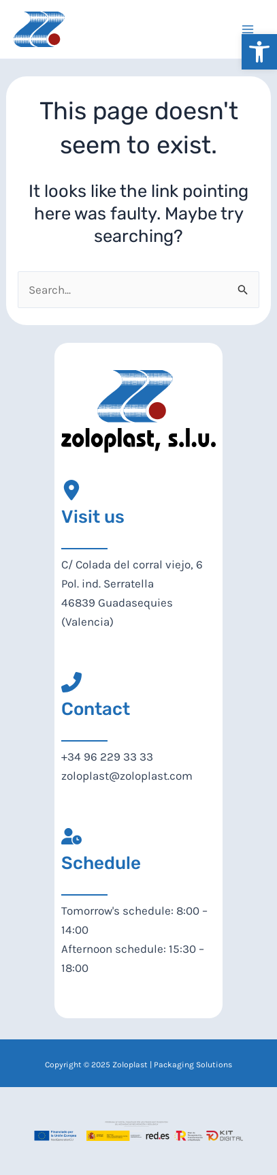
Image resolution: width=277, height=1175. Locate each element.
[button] (259, 52)
